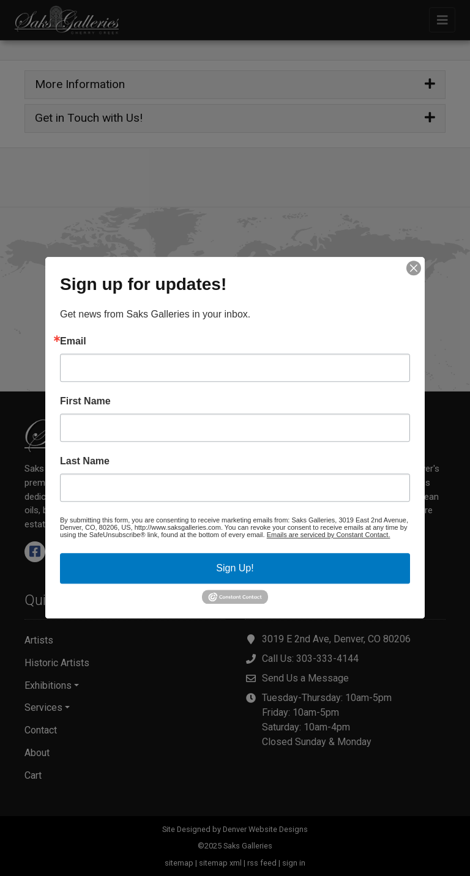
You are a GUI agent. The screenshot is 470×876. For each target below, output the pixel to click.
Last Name (85, 461)
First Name (85, 401)
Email (73, 341)
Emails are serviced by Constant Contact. (328, 534)
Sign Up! (234, 568)
